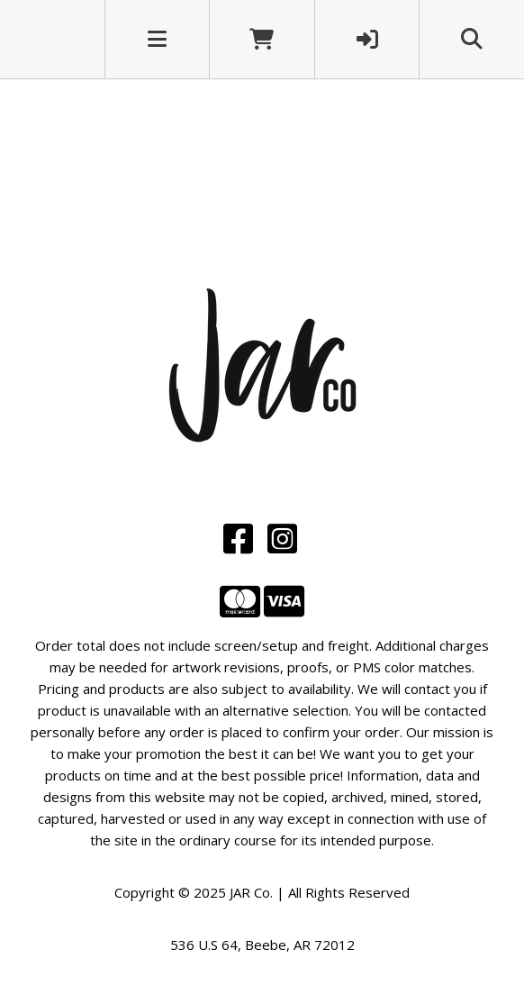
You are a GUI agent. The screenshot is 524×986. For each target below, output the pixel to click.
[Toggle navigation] (157, 39)
